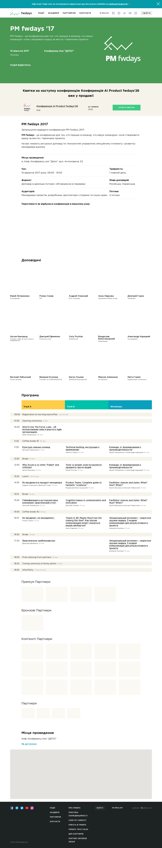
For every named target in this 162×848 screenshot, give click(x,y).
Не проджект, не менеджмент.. (38, 518)
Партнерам (69, 13)
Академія (53, 13)
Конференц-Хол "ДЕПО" (59, 51)
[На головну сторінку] (21, 13)
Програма (14, 55)
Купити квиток (127, 107)
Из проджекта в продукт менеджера (42, 483)
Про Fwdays (74, 808)
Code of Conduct (78, 820)
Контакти (85, 13)
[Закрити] (158, 4)
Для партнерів (76, 834)
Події (41, 13)
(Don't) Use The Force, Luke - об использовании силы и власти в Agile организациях (42, 429)
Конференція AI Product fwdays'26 (57, 106)
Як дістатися (29, 744)
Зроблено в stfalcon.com (142, 808)
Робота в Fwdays (77, 825)
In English (104, 13)
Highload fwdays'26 (118, 4)
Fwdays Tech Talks (78, 829)
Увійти (146, 13)
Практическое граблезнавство (38, 541)
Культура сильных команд (36, 447)
